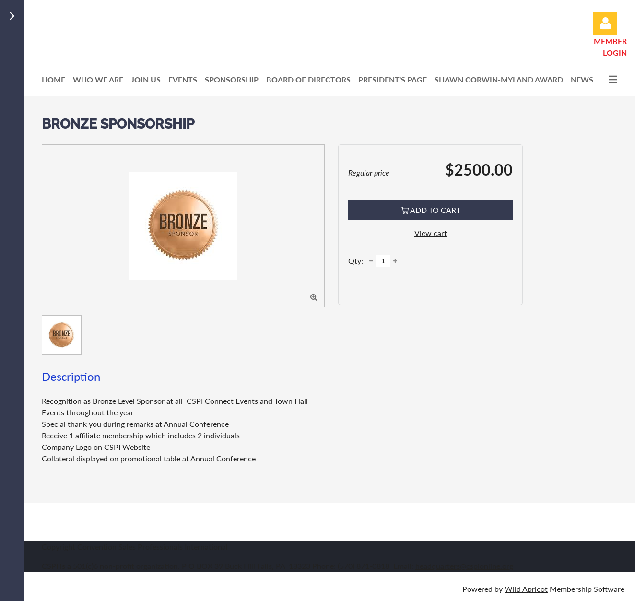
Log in (605, 23)
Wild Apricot (526, 588)
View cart (430, 232)
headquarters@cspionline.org (464, 565)
